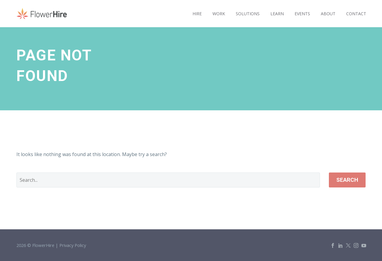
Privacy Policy (72, 245)
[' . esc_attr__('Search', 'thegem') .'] (168, 180)
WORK (218, 13)
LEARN (277, 13)
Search (347, 179)
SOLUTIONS (248, 13)
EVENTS (302, 13)
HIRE (197, 13)
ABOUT (328, 13)
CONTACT (356, 13)
